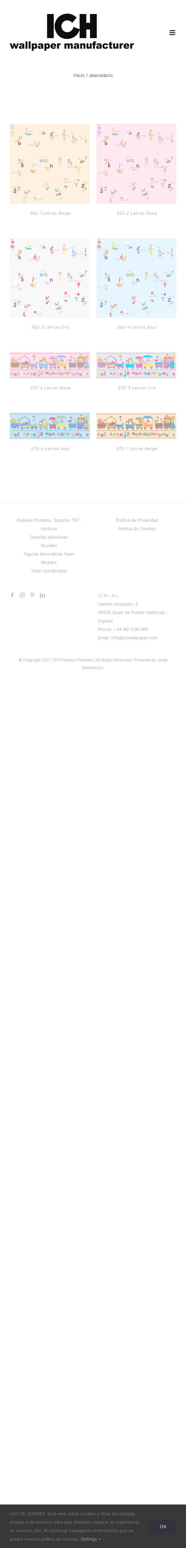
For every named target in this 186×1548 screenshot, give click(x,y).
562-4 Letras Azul (137, 327)
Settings (91, 1539)
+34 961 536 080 (131, 629)
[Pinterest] (32, 595)
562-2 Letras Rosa (137, 213)
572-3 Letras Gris (137, 387)
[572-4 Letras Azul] (50, 416)
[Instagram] (22, 595)
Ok (163, 1526)
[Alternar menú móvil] (172, 32)
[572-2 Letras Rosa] (50, 356)
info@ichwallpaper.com (134, 637)
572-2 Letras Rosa (51, 387)
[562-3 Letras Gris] (50, 242)
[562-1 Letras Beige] (50, 128)
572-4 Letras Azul (50, 448)
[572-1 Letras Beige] (136, 416)
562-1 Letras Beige (50, 213)
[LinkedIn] (42, 595)
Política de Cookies (137, 528)
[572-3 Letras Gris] (136, 356)
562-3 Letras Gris (50, 327)
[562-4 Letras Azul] (136, 242)
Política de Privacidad (137, 520)
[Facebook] (12, 595)
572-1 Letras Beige (137, 448)
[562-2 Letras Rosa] (136, 128)
